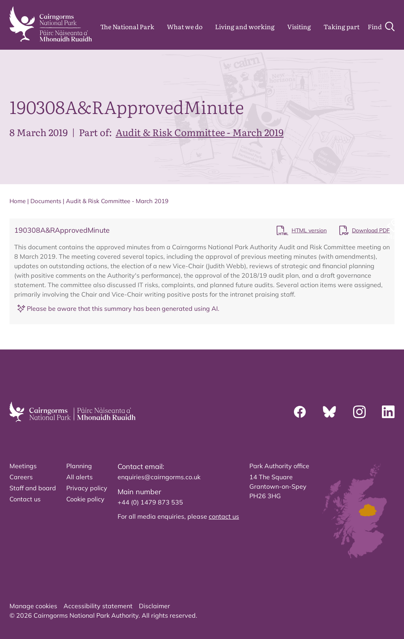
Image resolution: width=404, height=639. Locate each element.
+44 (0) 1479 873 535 (150, 502)
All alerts (79, 477)
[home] (50, 24)
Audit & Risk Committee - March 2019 (200, 132)
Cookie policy (85, 499)
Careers (21, 477)
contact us (224, 516)
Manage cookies (33, 606)
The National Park (127, 26)
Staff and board (32, 488)
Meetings (23, 466)
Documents (45, 201)
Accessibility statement (98, 606)
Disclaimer (154, 606)
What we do (184, 26)
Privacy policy (86, 488)
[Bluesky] (329, 411)
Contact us (25, 499)
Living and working (245, 26)
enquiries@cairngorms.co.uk (159, 477)
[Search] (381, 26)
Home (17, 201)
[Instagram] (359, 411)
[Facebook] (300, 411)
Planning (79, 466)
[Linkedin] (388, 411)
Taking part (341, 26)
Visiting (299, 26)
